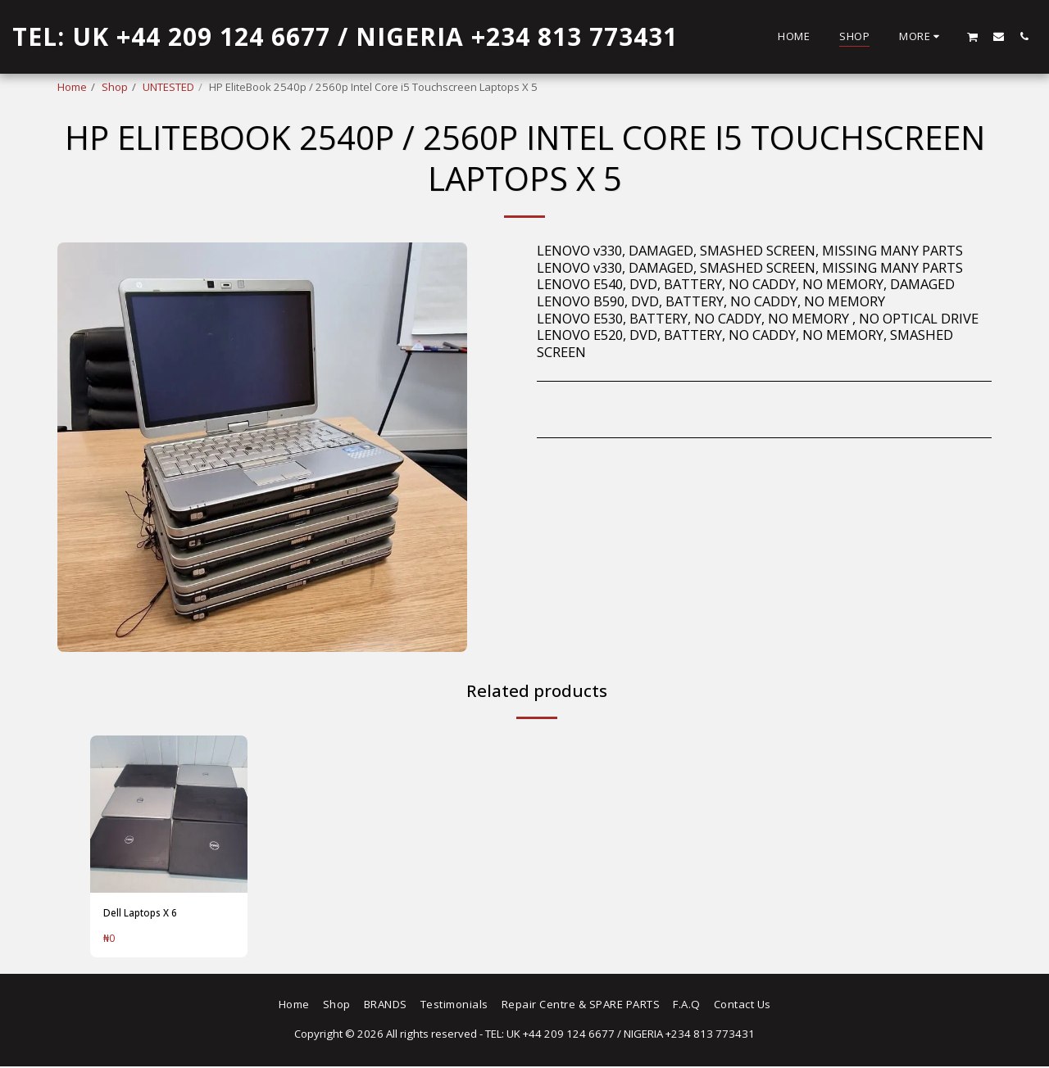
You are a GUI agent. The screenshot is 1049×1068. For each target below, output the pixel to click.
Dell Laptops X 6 (144, 913)
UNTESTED (168, 86)
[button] (972, 36)
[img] (168, 814)
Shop (115, 86)
